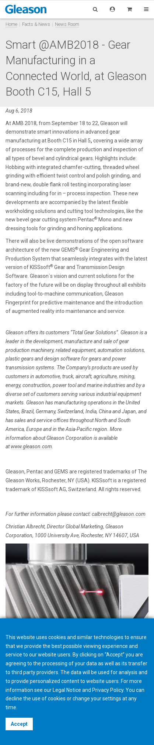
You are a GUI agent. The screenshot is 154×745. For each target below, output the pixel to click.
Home (11, 24)
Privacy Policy (107, 690)
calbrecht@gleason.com (119, 514)
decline (14, 698)
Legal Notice (67, 690)
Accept (19, 724)
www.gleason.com (31, 446)
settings (111, 698)
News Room (67, 24)
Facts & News (36, 24)
